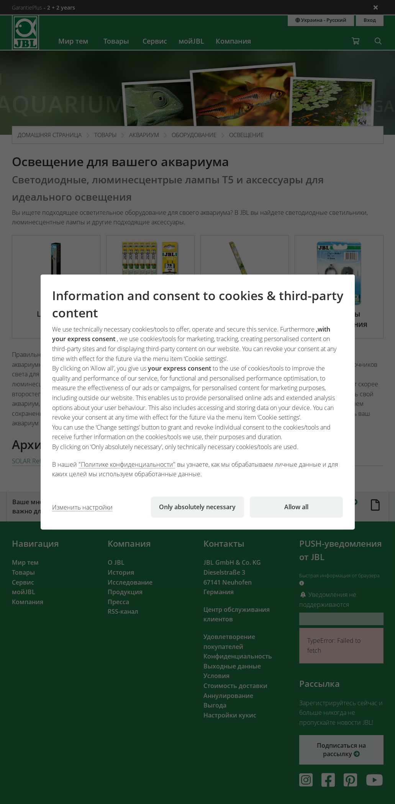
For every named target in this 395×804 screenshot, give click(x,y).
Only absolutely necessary (197, 507)
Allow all (296, 507)
